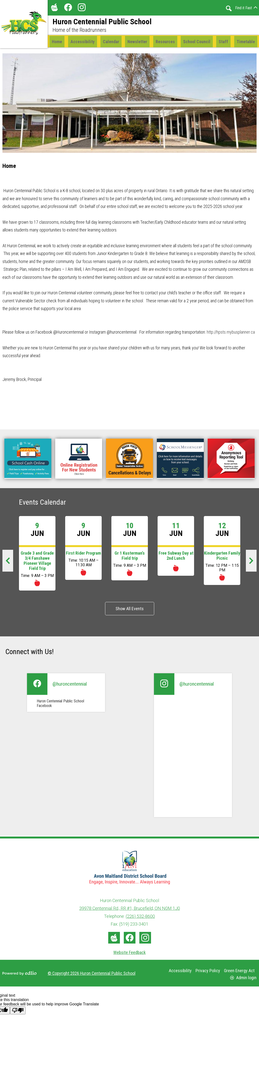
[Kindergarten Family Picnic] (222, 551)
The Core (53, 8)
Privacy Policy (208, 970)
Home (9, 166)
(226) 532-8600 (140, 916)
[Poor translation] (18, 1010)
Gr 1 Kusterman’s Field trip (130, 556)
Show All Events (130, 609)
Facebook (68, 8)
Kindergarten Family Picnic (222, 556)
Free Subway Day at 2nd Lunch (176, 556)
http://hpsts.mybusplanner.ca (230, 333)
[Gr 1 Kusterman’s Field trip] (129, 549)
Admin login (243, 977)
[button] (111, 42)
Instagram (82, 8)
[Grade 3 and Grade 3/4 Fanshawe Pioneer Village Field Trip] (37, 554)
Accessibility (180, 970)
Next (254, 563)
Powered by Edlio (19, 973)
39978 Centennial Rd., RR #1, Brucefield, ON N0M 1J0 (129, 908)
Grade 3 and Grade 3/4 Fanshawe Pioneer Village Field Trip (37, 561)
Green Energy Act (239, 970)
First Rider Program (83, 553)
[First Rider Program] (83, 549)
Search (229, 8)
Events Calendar (42, 503)
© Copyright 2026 (91, 973)
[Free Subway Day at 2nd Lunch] (176, 546)
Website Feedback (129, 952)
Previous (10, 563)
